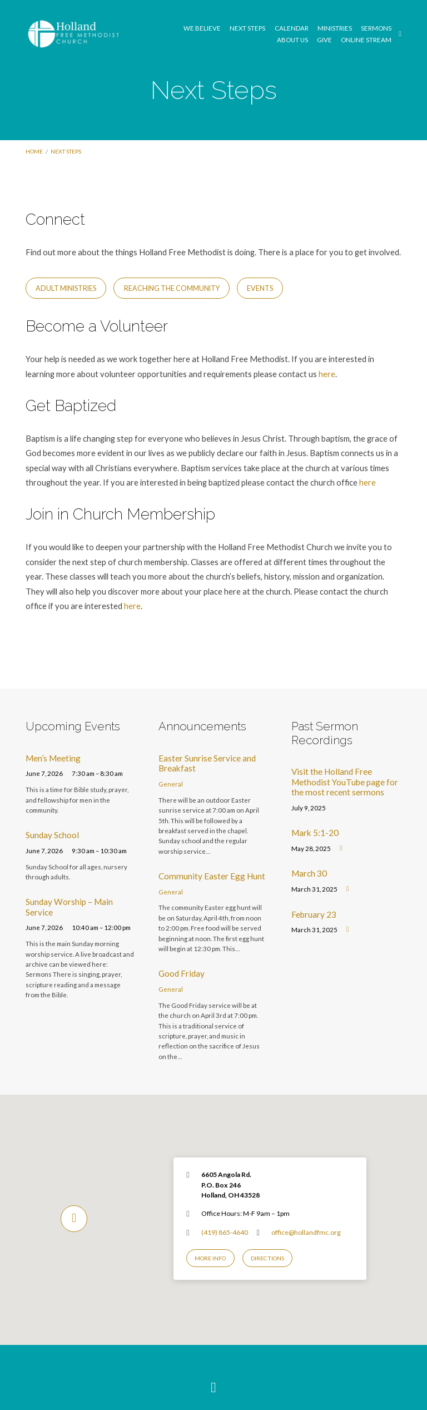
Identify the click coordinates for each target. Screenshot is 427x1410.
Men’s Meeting (53, 758)
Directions (267, 1258)
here (327, 374)
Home (34, 151)
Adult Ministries (66, 288)
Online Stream (366, 40)
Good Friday (181, 973)
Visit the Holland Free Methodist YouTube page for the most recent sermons (344, 781)
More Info (210, 1258)
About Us (292, 40)
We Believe (202, 28)
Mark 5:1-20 (315, 833)
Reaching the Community (172, 288)
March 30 (309, 873)
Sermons (376, 28)
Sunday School (52, 835)
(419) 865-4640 (224, 1232)
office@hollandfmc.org (306, 1232)
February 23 (313, 914)
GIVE (324, 40)
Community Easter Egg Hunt (211, 876)
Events (260, 288)
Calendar (292, 28)
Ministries (334, 28)
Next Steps (247, 28)
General (170, 784)
